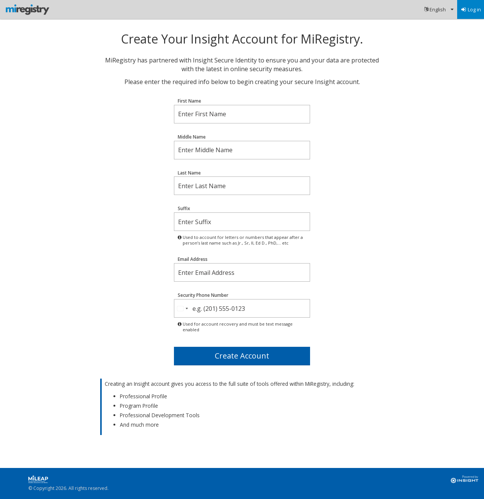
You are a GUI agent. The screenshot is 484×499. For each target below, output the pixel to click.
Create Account (242, 356)
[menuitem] (438, 9)
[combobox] (182, 308)
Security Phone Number (203, 295)
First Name (189, 101)
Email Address (193, 259)
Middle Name (192, 137)
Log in (470, 9)
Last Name (189, 173)
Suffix (184, 208)
